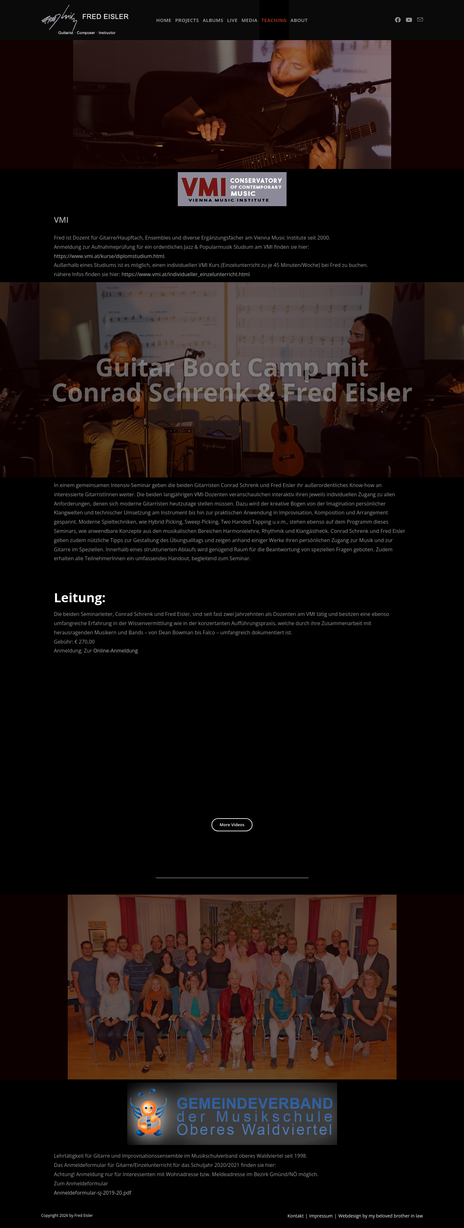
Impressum (321, 1216)
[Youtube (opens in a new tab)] (409, 20)
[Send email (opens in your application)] (420, 20)
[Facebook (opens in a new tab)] (397, 20)
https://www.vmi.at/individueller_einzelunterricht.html (185, 274)
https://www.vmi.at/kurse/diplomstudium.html (109, 256)
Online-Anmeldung (115, 650)
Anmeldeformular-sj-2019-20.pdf (92, 1192)
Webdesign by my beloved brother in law (380, 1216)
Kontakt (295, 1216)
